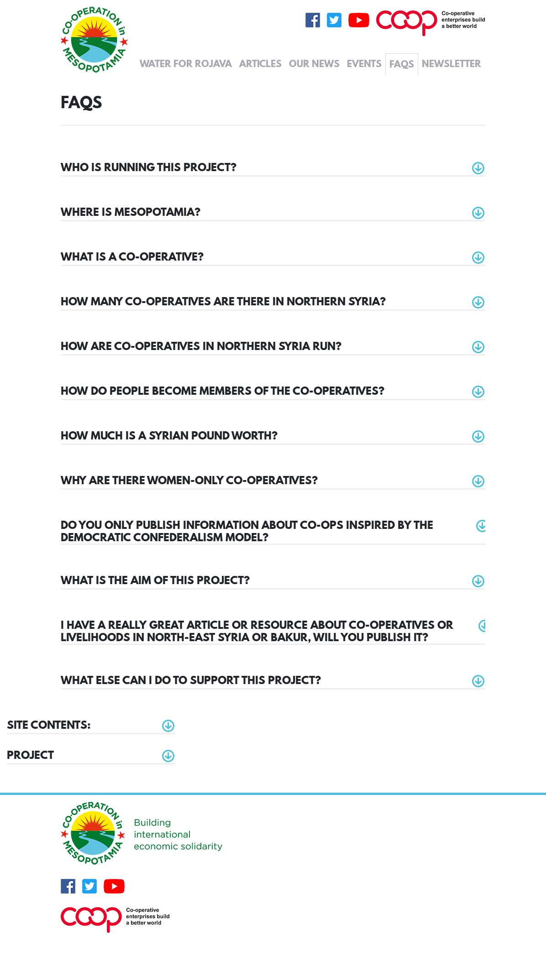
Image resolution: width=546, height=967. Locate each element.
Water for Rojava (186, 63)
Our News (314, 63)
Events (364, 63)
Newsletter (451, 63)
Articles (260, 63)
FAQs (401, 64)
